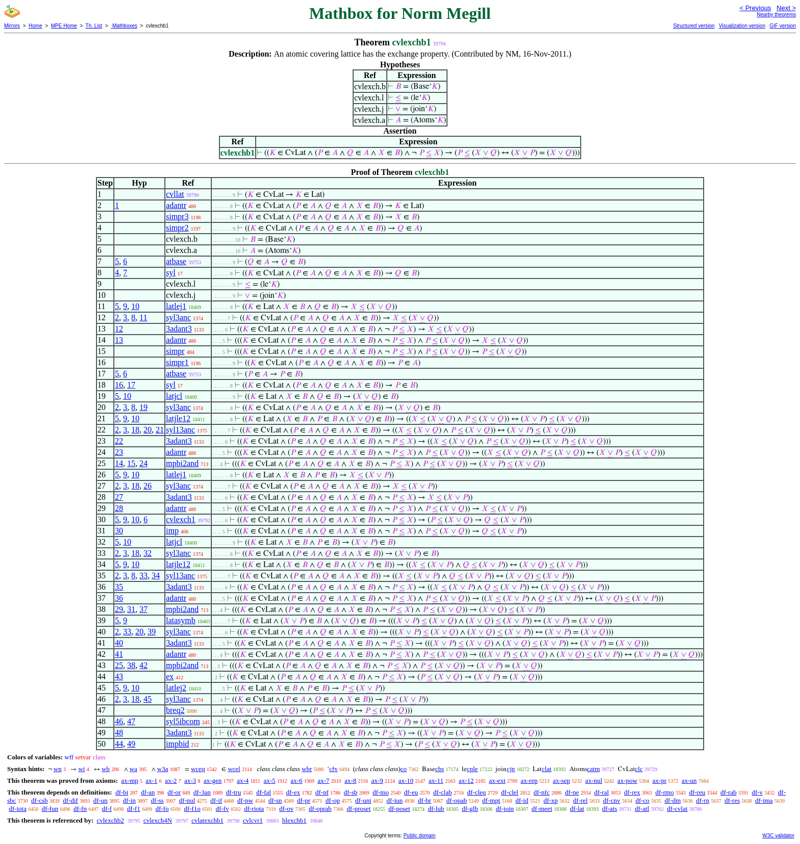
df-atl (642, 808)
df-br (424, 800)
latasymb (180, 620)
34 (156, 575)
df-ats (609, 808)
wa (133, 769)
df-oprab (320, 808)
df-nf (322, 792)
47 (131, 721)
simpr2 (177, 227)
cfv (333, 769)
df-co (642, 800)
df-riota (254, 808)
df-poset (399, 808)
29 (119, 609)
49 (131, 743)
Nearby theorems (776, 14)
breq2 (175, 710)
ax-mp (129, 780)
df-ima (764, 800)
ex (169, 676)
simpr (175, 351)
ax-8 (350, 780)
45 (147, 699)
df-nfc (542, 792)
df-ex (293, 792)
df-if (216, 800)
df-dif (70, 800)
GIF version (782, 26)
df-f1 (133, 808)
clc (639, 769)
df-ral (601, 792)
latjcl (174, 396)
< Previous (755, 8)
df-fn (80, 808)
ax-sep (561, 780)
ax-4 (242, 780)
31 (131, 609)
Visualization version (742, 26)
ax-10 (406, 780)
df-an (148, 792)
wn (58, 769)
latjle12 (178, 418)
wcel (234, 769)
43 (119, 676)
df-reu (697, 792)
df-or (174, 792)
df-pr (303, 800)
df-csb (39, 800)
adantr (176, 205)
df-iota (18, 808)
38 (131, 665)
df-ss (157, 800)
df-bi (121, 792)
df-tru (233, 792)
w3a (162, 769)
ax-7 (323, 780)
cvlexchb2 (109, 820)
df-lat (577, 808)
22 (119, 441)
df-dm (673, 800)
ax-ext (497, 780)
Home (35, 26)
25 (119, 665)
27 (119, 497)
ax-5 (270, 780)
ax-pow (627, 780)
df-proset (359, 808)
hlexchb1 (294, 820)
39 (151, 631)
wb (106, 769)
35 (119, 586)
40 (119, 642)
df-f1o (192, 808)
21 (160, 429)
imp (172, 530)
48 (119, 732)
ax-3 (190, 780)
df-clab (442, 792)
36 (119, 598)
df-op (333, 800)
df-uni (363, 800)
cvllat (175, 194)
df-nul (187, 800)
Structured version (693, 26)
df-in (129, 800)
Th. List (94, 26)
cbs (439, 769)
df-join (505, 808)
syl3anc (178, 317)
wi (81, 769)
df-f (107, 808)
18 (135, 429)
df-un (100, 800)
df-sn (275, 800)
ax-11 (436, 780)
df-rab (728, 792)
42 (143, 665)
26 (147, 485)
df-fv (222, 808)
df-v (757, 792)
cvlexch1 (180, 519)
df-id (521, 800)
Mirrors (12, 26)
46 (119, 721)
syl (171, 272)
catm (593, 769)
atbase (176, 261)
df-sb (351, 792)
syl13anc (180, 429)
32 (147, 553)
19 (143, 407)
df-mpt (491, 800)
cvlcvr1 (253, 820)
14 (119, 463)
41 (119, 654)
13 (119, 340)
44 (119, 743)
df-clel (509, 792)
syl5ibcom (183, 721)
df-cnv (611, 800)
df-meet (542, 808)
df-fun (50, 808)
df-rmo (665, 792)
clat (547, 769)
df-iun (395, 800)
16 (119, 384)
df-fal (263, 792)
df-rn (702, 800)
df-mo (380, 792)
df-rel (580, 800)
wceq (198, 769)
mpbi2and (182, 463)
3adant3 (179, 328)
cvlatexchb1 (207, 820)
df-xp (550, 800)
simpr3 (177, 216)
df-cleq (476, 792)
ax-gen (212, 780)
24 (143, 463)
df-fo (162, 808)
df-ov (286, 808)
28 (119, 508)
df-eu (411, 792)
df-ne (572, 792)
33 (143, 575)
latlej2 (176, 687)
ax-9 (377, 780)
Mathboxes (124, 26)
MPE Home (64, 26)
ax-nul (593, 780)
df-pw (245, 800)
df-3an (202, 792)
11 (143, 317)
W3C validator (778, 835)
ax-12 (466, 780)
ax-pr (659, 780)
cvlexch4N (157, 820)
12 (119, 328)
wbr (307, 769)
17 (131, 384)
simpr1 (177, 362)
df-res (732, 800)
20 (147, 429)
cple (472, 769)
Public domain (420, 835)
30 (119, 530)
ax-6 (297, 780)
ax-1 (152, 780)
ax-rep (528, 780)
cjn (511, 769)
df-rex (632, 792)
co (404, 769)
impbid (177, 743)
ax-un (689, 780)
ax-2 (171, 780)
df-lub (436, 808)
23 (119, 452)
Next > (786, 8)
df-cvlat (677, 808)
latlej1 (176, 306)
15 (131, 463)
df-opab (456, 800)
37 (143, 609)
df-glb (470, 808)
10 (135, 306)
